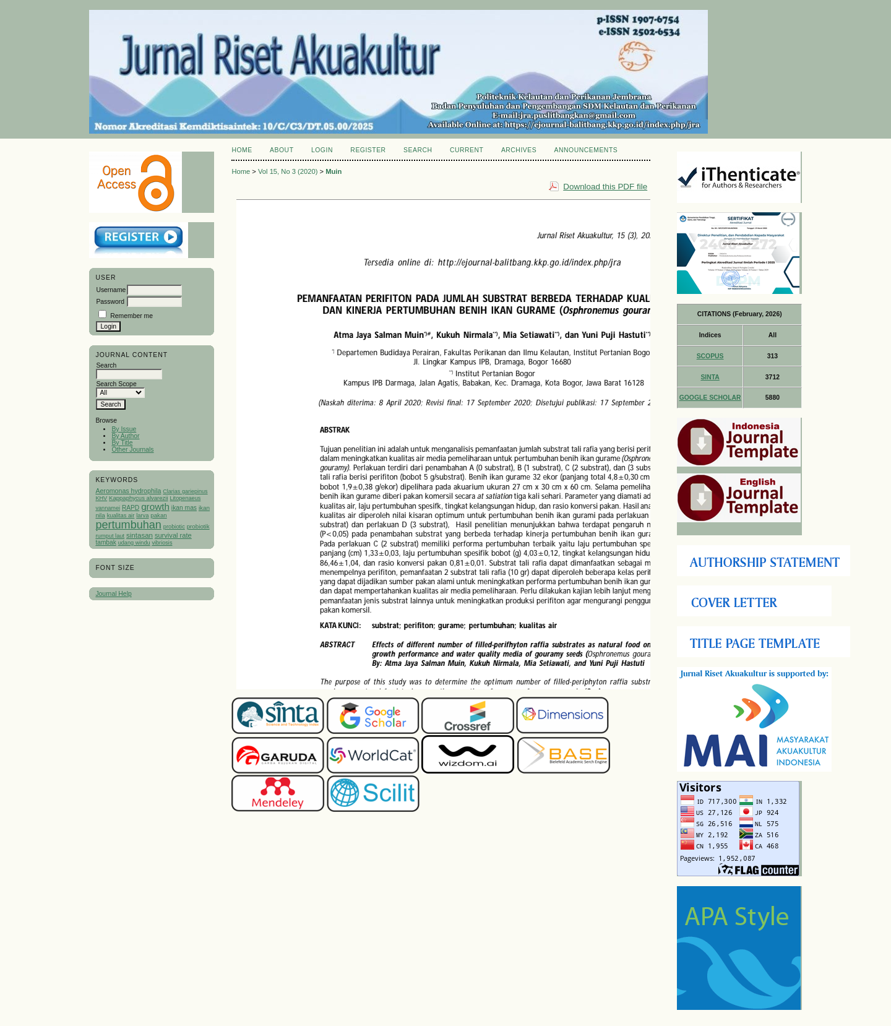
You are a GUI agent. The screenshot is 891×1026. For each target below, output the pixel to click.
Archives (518, 150)
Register (367, 150)
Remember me (131, 316)
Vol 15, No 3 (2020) (287, 171)
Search (417, 150)
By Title (121, 442)
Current (466, 150)
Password (110, 301)
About (281, 150)
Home (241, 150)
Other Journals (132, 449)
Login (322, 150)
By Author (125, 436)
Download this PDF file (605, 186)
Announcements (586, 150)
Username (111, 290)
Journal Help (113, 593)
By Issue (123, 429)
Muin (333, 171)
